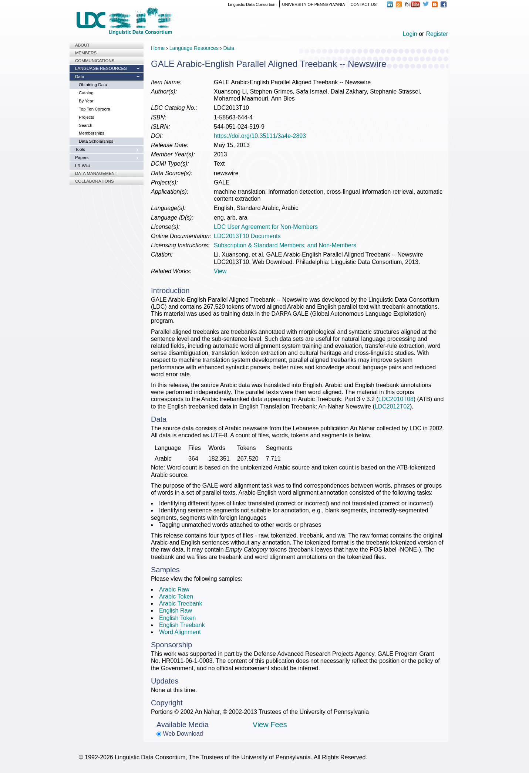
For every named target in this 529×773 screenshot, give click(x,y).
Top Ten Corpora (94, 109)
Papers (81, 157)
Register (437, 34)
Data (79, 76)
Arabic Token (176, 596)
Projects (86, 117)
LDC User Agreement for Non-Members (266, 227)
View (220, 271)
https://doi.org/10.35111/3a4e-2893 (260, 136)
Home (158, 48)
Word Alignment (180, 632)
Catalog (86, 93)
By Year (86, 101)
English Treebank (182, 625)
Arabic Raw (174, 589)
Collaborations (94, 181)
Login (410, 34)
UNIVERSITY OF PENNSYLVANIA (313, 4)
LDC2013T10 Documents (247, 236)
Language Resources (101, 68)
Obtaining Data (93, 84)
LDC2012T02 (392, 406)
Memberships (91, 133)
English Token (177, 618)
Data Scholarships (96, 141)
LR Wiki (82, 165)
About (82, 45)
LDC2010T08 (396, 399)
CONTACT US (364, 4)
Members (86, 53)
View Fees (270, 725)
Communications (94, 60)
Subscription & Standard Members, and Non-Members (285, 245)
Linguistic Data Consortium (252, 4)
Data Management (96, 173)
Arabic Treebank (180, 603)
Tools (80, 149)
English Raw (175, 610)
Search (85, 125)
